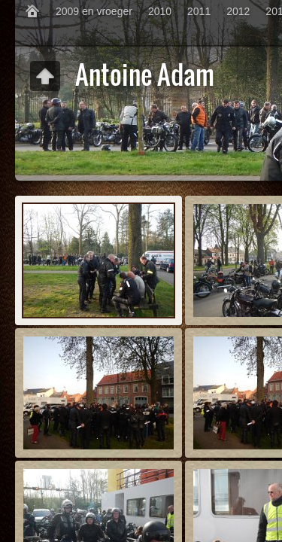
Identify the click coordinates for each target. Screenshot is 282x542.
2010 (159, 11)
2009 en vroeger (94, 11)
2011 (199, 11)
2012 (238, 11)
